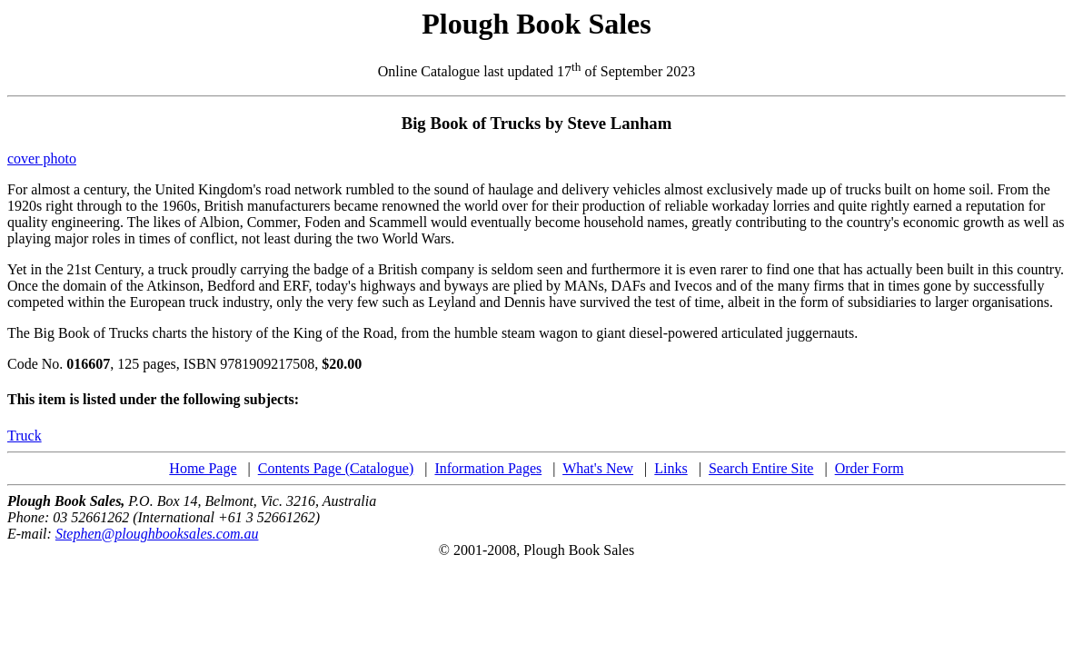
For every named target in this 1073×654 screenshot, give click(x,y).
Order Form (869, 468)
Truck (24, 435)
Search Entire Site (761, 468)
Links (670, 468)
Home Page (202, 468)
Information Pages (487, 468)
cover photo (41, 158)
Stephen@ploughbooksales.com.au (157, 533)
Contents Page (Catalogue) (336, 468)
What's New (597, 468)
